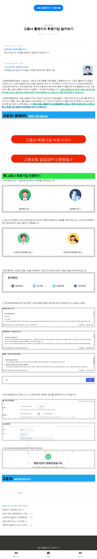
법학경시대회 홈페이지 (15, 49)
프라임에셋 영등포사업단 (16, 67)
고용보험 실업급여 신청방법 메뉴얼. (16, 517)
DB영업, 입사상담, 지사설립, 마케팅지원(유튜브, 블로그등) (29, 70)
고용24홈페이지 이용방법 (48, 8)
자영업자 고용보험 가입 (11, 510)
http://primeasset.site (11, 63)
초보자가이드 (48, 25)
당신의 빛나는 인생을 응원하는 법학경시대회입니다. (27, 53)
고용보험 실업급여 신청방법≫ (48, 159)
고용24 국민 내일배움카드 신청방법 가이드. (16, 514)
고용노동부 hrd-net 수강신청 (13, 521)
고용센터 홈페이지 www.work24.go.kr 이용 (16, 525)
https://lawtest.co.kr (11, 46)
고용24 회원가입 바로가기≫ (48, 140)
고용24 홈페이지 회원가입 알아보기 (48, 29)
